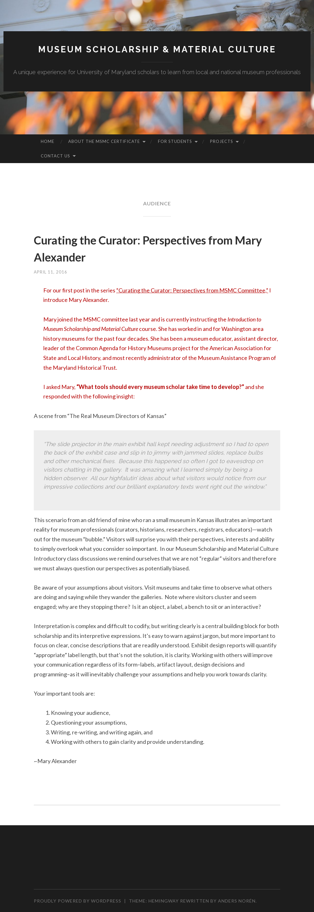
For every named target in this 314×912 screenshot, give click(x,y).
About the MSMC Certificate (104, 141)
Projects (221, 141)
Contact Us (55, 155)
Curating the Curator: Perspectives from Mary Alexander (143, 248)
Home (47, 141)
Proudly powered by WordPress (77, 900)
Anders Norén (237, 900)
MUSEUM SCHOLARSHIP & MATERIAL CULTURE (157, 49)
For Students (175, 141)
